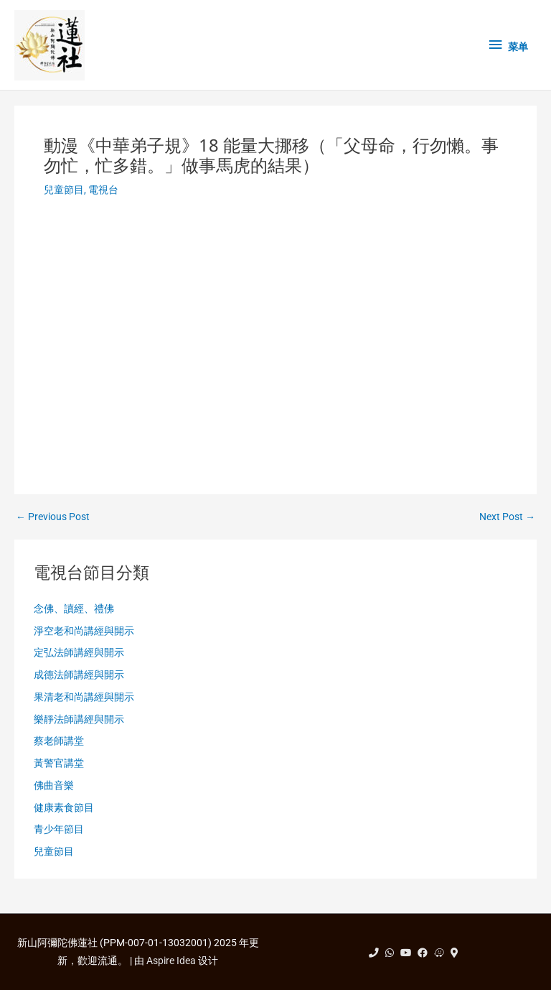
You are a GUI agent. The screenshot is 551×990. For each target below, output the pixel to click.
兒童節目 (64, 189)
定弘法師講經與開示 (79, 652)
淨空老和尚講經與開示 (84, 631)
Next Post (507, 517)
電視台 (103, 189)
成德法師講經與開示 (79, 674)
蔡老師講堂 (59, 740)
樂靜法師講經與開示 (79, 719)
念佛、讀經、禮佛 (74, 608)
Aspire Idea (171, 960)
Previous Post (53, 517)
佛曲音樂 (54, 785)
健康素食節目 (64, 807)
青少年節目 (59, 829)
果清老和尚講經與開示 (84, 697)
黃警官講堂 (59, 763)
